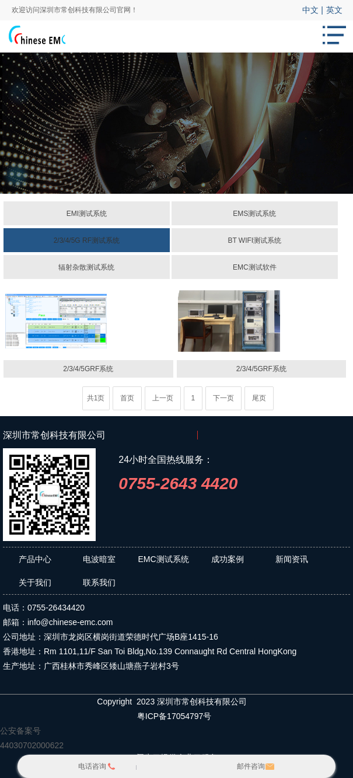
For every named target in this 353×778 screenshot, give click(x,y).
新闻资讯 (291, 559)
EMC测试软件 (255, 267)
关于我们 (35, 582)
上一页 (162, 398)
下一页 (223, 398)
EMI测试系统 (87, 214)
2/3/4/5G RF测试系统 (87, 240)
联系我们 (99, 582)
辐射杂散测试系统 (86, 267)
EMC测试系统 (163, 559)
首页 (127, 398)
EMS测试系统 (254, 214)
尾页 (259, 398)
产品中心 (35, 559)
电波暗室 (99, 559)
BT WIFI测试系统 (254, 240)
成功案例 (227, 559)
